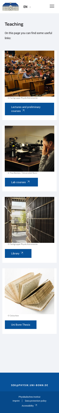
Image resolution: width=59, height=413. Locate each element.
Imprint (16, 401)
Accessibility (29, 405)
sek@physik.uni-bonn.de (29, 385)
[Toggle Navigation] (52, 6)
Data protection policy (35, 401)
